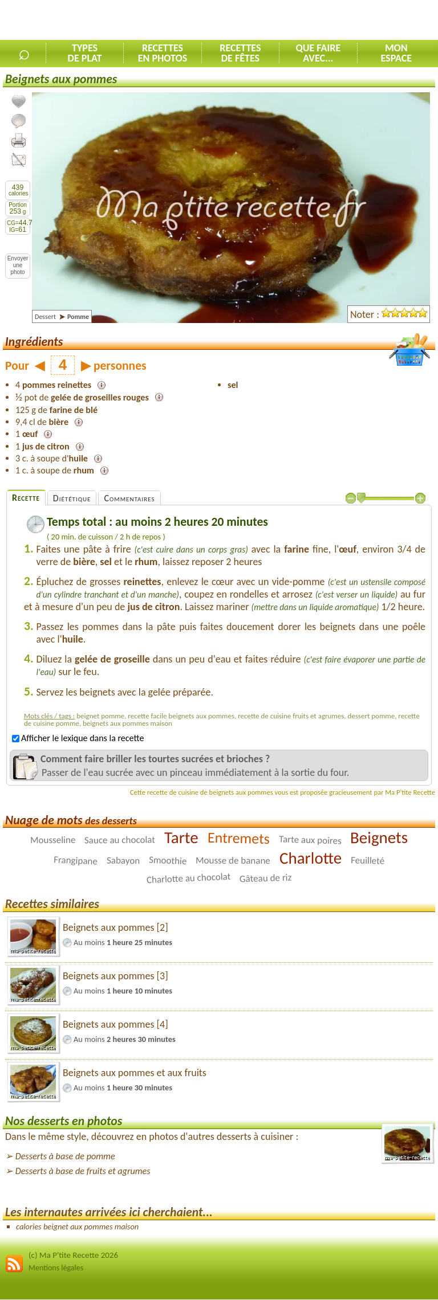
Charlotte (310, 858)
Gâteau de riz (266, 878)
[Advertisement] (304, 20)
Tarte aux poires (309, 840)
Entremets (238, 838)
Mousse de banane (233, 861)
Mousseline (52, 840)
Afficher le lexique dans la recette (78, 738)
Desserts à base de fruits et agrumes (83, 1171)
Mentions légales (56, 1268)
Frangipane (76, 861)
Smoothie (168, 861)
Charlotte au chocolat (188, 878)
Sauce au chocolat (119, 840)
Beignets (379, 837)
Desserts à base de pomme (65, 1156)
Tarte (181, 837)
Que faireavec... (317, 53)
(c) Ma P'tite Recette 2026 (73, 1255)
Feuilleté (368, 861)
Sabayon (123, 861)
